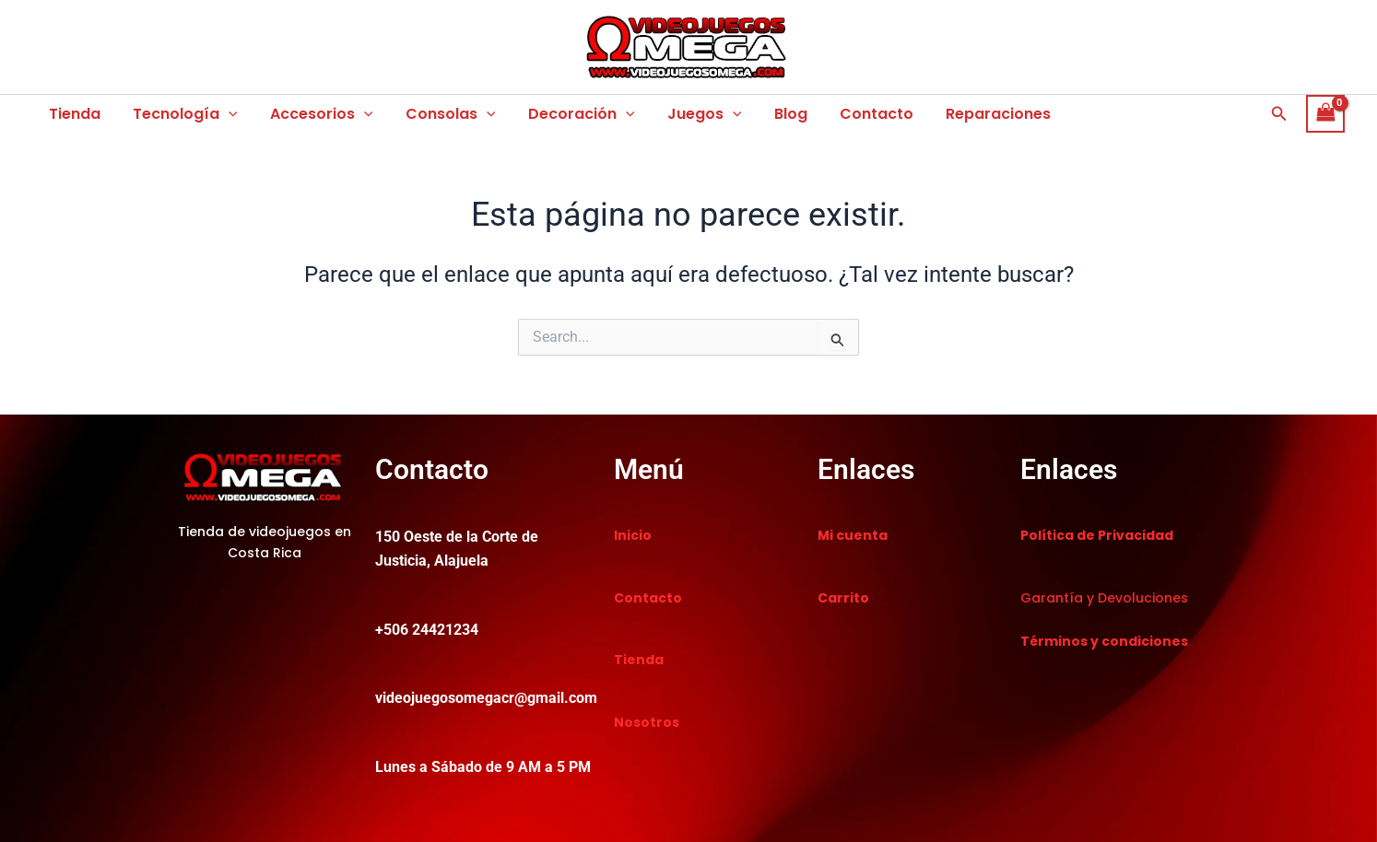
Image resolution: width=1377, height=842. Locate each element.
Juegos (687, 114)
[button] (1279, 113)
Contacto (853, 113)
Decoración (567, 114)
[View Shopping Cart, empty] (1325, 114)
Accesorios (314, 114)
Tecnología (180, 114)
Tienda (73, 113)
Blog (770, 113)
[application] (224, 114)
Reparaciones (972, 113)
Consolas (439, 114)
